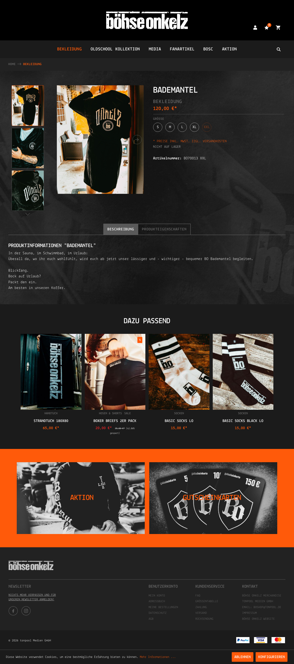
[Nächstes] (137, 139)
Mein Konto (157, 595)
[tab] (120, 229)
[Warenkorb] (278, 27)
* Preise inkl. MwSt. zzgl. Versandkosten (190, 141)
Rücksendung (204, 619)
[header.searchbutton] (278, 49)
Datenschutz (158, 613)
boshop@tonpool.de (267, 607)
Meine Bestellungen (163, 607)
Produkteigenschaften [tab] (164, 229)
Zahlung (201, 607)
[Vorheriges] (63, 139)
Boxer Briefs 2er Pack (115, 421)
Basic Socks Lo (179, 421)
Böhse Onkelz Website (258, 619)
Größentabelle (206, 601)
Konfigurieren (271, 657)
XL (195, 127)
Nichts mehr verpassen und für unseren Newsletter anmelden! (32, 597)
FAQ (197, 595)
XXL (207, 127)
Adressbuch (157, 601)
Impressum (249, 613)
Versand (201, 613)
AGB (151, 619)
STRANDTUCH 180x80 (51, 421)
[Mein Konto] (255, 27)
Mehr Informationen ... (158, 657)
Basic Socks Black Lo (243, 421)
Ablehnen (242, 657)
